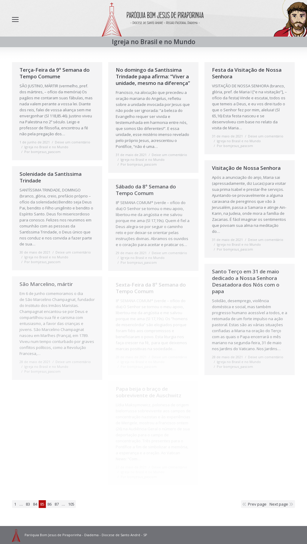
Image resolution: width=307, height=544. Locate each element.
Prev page (257, 504)
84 (35, 504)
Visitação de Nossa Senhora (246, 168)
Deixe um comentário (72, 142)
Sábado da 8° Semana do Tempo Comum (146, 190)
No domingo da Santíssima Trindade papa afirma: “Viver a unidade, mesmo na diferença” (153, 76)
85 (42, 504)
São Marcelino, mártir (46, 284)
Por (42, 151)
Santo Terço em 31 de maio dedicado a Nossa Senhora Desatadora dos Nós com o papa (245, 281)
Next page (279, 504)
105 (71, 504)
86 (49, 504)
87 (57, 504)
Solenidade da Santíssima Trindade (50, 177)
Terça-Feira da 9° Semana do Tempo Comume (54, 73)
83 (28, 504)
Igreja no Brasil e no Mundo (46, 147)
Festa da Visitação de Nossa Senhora (247, 73)
